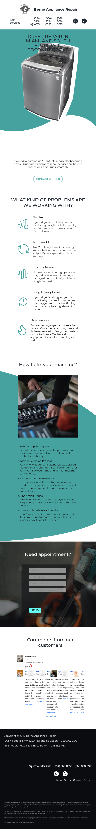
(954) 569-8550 (48, 21)
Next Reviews (50, 716)
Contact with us (48, 179)
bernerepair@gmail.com (26, 822)
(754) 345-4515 (37, 21)
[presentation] (48, 601)
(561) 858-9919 (60, 21)
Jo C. (72, 672)
